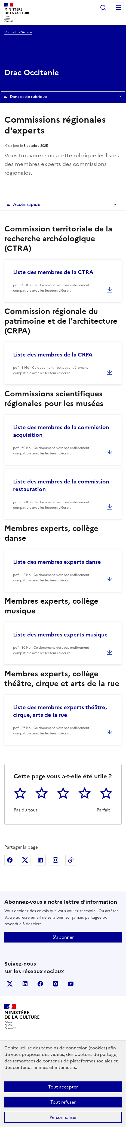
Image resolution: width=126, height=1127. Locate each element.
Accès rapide (26, 204)
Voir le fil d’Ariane (18, 32)
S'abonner (63, 937)
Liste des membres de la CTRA (53, 272)
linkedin (25, 983)
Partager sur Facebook (9, 860)
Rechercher (103, 7)
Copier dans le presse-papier (70, 860)
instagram (55, 983)
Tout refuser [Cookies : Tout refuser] (63, 1102)
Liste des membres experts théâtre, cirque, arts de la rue (60, 711)
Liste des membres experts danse (57, 562)
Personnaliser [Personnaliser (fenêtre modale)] (63, 1117)
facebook (40, 983)
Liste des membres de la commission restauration (61, 485)
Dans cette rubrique (63, 97)
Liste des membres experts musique (60, 635)
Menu (118, 7)
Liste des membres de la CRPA (53, 355)
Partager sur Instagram (55, 860)
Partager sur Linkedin (40, 860)
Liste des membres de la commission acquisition (61, 431)
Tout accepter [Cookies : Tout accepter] (63, 1087)
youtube (70, 983)
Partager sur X (25, 860)
